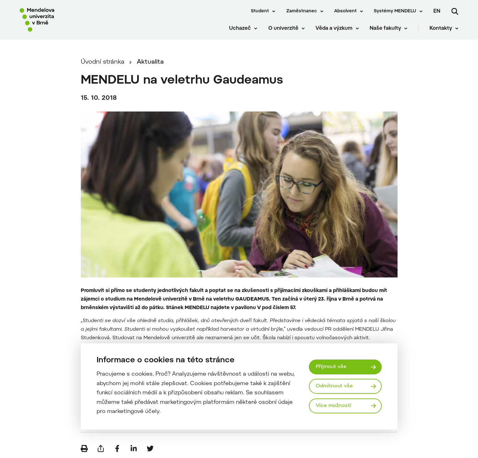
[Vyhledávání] (454, 11)
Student (260, 11)
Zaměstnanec (301, 11)
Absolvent (345, 11)
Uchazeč (240, 28)
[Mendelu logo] (57, 20)
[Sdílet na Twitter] (150, 448)
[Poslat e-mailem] (100, 448)
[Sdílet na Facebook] (117, 448)
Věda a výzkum (334, 28)
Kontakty (441, 28)
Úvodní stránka (102, 62)
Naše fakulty (385, 28)
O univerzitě (283, 28)
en (436, 11)
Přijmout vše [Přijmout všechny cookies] (331, 366)
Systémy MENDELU (395, 11)
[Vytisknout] (84, 448)
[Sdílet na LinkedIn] (133, 448)
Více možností (333, 405)
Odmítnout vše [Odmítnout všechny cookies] (334, 386)
